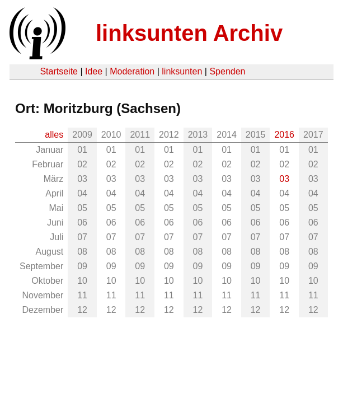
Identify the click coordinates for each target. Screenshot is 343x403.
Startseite (59, 71)
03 (284, 179)
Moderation (132, 71)
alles (54, 134)
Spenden (227, 71)
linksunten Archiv (189, 33)
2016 (284, 134)
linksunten (182, 71)
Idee (93, 71)
